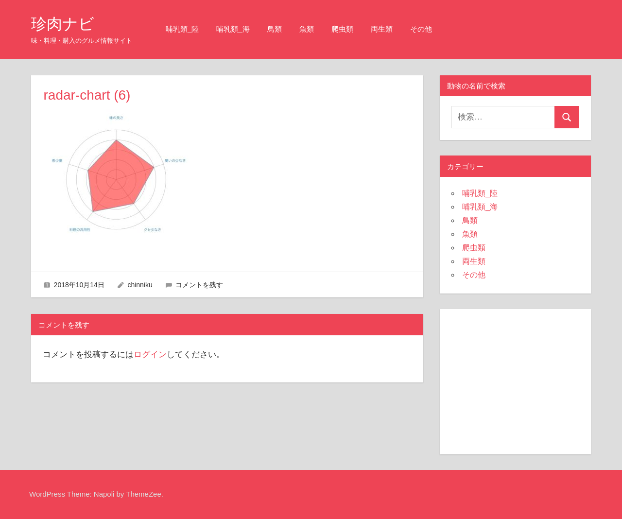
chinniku (139, 285)
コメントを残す (199, 285)
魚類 (306, 29)
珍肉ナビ (62, 24)
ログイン (150, 354)
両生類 (382, 29)
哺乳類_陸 (182, 29)
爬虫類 (342, 29)
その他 (421, 29)
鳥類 (274, 29)
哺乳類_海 (232, 29)
